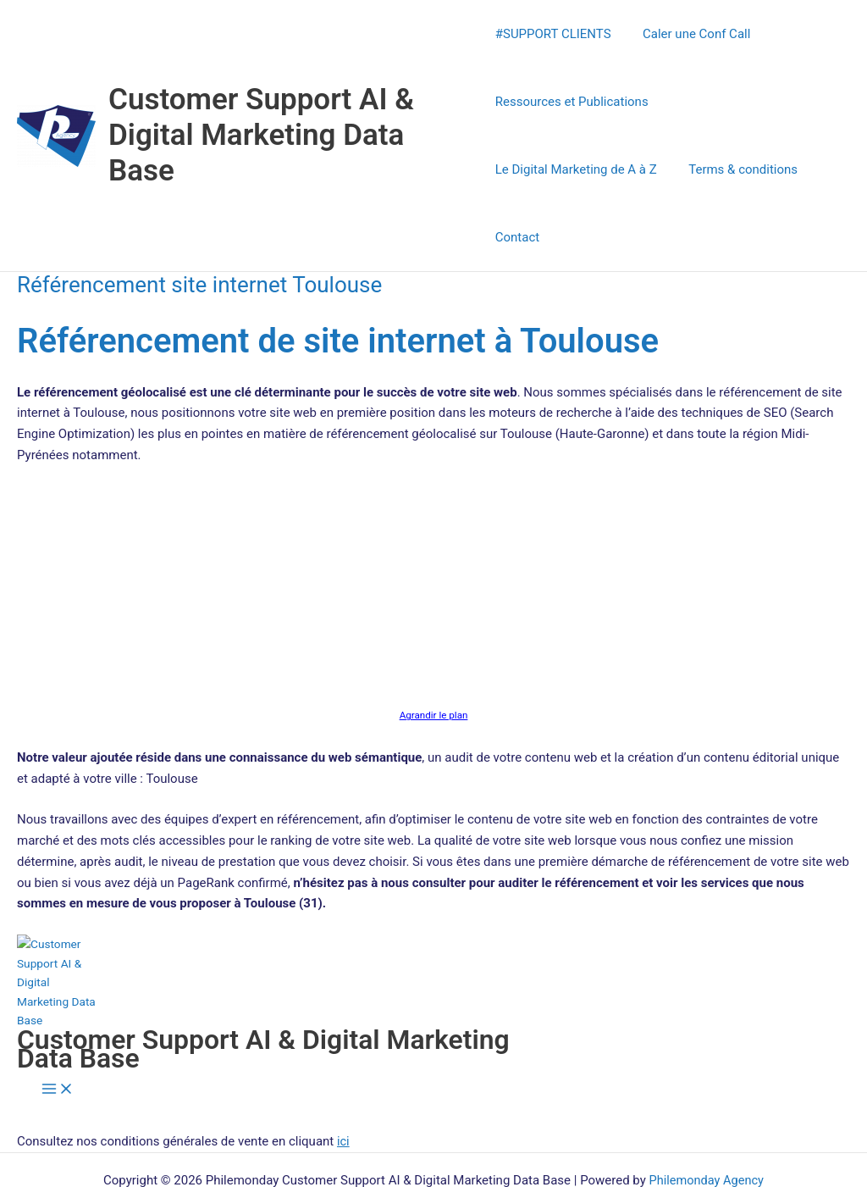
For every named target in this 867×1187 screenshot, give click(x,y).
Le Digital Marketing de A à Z (755, 101)
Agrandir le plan (433, 647)
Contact (652, 169)
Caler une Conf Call (690, 34)
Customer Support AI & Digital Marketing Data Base (261, 101)
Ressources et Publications (572, 101)
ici (343, 1073)
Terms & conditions (550, 169)
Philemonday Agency (706, 1112)
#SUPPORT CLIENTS (553, 34)
